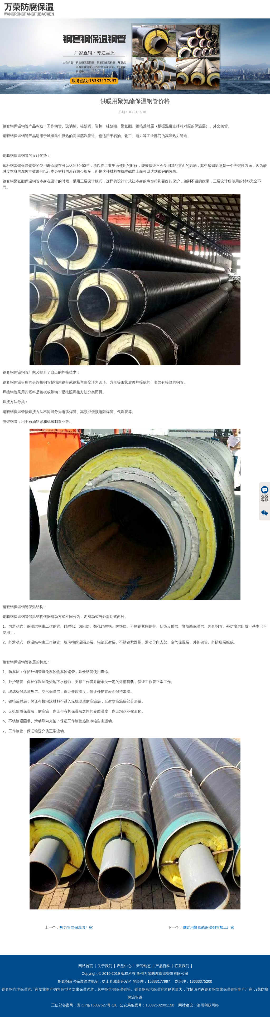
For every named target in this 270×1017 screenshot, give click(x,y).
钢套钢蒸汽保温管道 (151, 989)
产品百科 (162, 966)
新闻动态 (143, 966)
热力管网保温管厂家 (76, 927)
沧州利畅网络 (208, 1005)
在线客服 (264, 494)
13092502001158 (160, 1005)
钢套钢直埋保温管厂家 (20, 989)
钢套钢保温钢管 (118, 989)
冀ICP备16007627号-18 (96, 1005)
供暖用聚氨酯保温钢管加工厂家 (208, 927)
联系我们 (182, 966)
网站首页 (85, 966)
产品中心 (124, 966)
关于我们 (105, 966)
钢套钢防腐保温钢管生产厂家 (229, 989)
